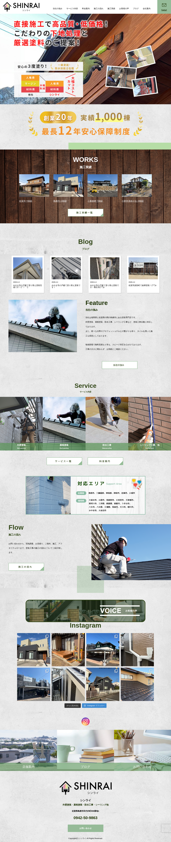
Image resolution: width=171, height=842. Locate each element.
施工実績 (111, 8)
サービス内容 (72, 8)
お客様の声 (124, 8)
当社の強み (57, 8)
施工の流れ (98, 8)
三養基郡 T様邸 (95, 201)
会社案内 (146, 8)
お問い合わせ (85, 828)
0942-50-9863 (85, 818)
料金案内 (86, 8)
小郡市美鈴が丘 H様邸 (133, 201)
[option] (85, 59)
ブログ (136, 8)
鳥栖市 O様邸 (60, 201)
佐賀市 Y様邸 (25, 201)
